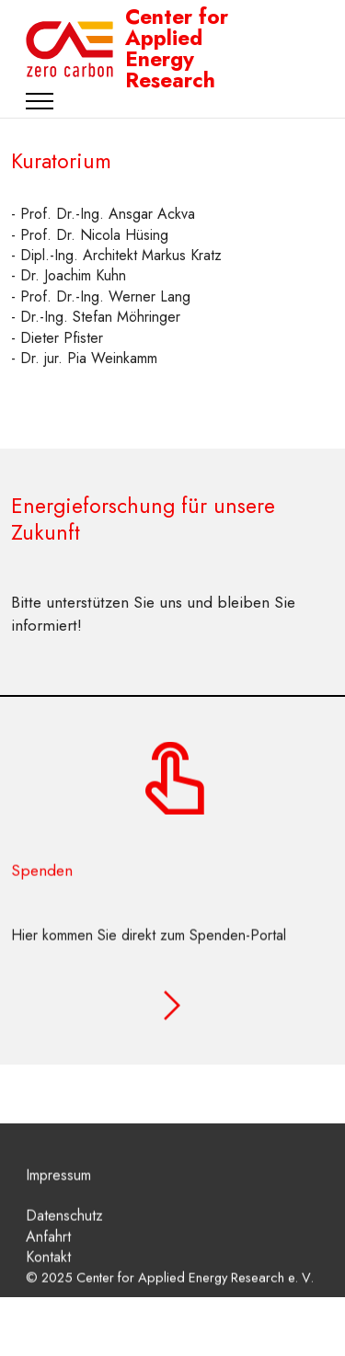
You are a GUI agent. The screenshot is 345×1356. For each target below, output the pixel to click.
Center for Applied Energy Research (176, 49)
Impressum (58, 1187)
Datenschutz (64, 1228)
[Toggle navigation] (40, 101)
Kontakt (48, 1270)
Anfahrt (48, 1249)
